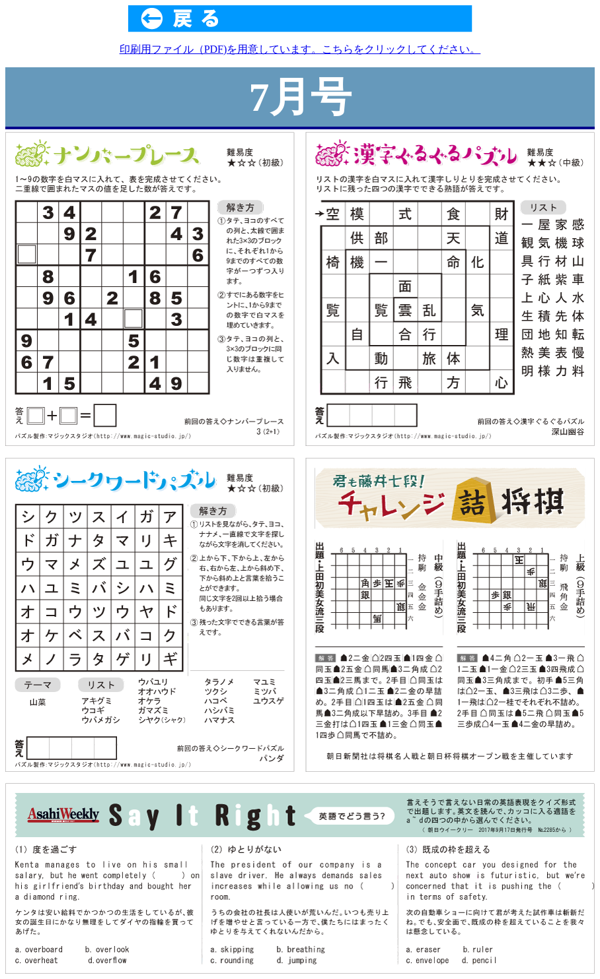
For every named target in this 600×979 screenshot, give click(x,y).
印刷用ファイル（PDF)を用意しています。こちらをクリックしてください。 (300, 49)
